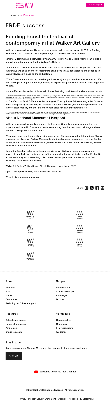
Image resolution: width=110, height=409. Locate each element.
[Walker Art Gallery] (30, 243)
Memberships (63, 287)
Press (13, 15)
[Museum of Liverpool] (30, 215)
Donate (60, 299)
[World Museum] (80, 215)
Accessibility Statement (81, 399)
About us (10, 287)
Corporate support (65, 291)
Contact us (11, 299)
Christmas (61, 324)
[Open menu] (8, 5)
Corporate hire (63, 320)
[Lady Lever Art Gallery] (30, 256)
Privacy (22, 399)
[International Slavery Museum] (30, 229)
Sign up (13, 356)
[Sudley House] (80, 243)
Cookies (62, 399)
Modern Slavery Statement (42, 399)
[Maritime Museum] (80, 229)
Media (9, 295)
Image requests (14, 332)
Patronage (61, 295)
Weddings (61, 332)
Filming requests (64, 328)
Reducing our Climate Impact (21, 303)
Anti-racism (12, 328)
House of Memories (16, 324)
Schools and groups (16, 320)
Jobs (8, 291)
